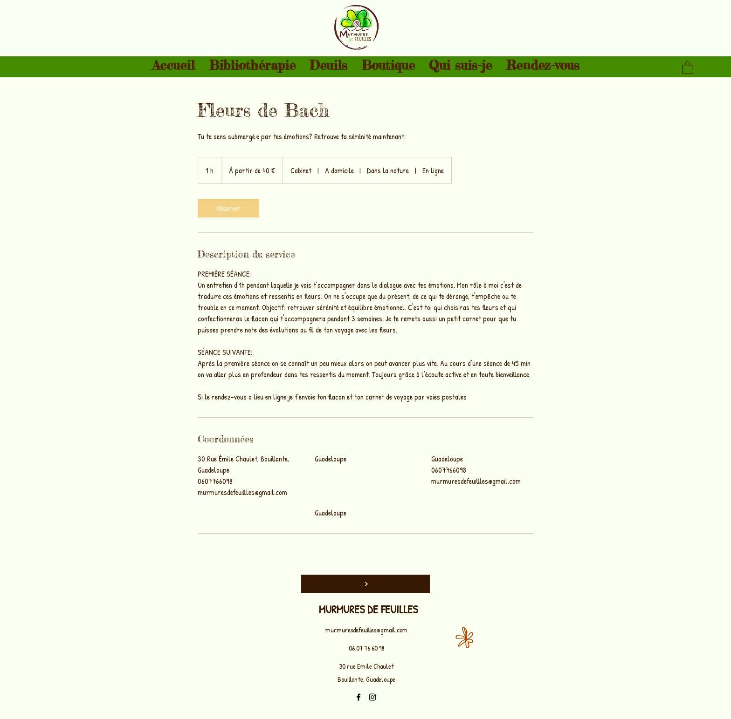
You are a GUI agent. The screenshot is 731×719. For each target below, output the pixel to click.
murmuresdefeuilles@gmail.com (366, 630)
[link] (228, 208)
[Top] (365, 584)
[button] (687, 67)
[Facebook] (358, 697)
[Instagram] (372, 697)
